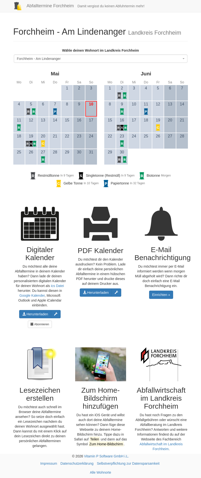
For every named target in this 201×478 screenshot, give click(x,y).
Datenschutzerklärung (76, 463)
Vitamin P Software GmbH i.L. (106, 456)
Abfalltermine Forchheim (42, 5)
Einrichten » (161, 295)
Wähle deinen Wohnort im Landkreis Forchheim (100, 50)
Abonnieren (40, 324)
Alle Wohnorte (100, 472)
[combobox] (100, 59)
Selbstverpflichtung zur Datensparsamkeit (128, 463)
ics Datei (57, 286)
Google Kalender (32, 295)
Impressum (48, 463)
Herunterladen (35, 314)
